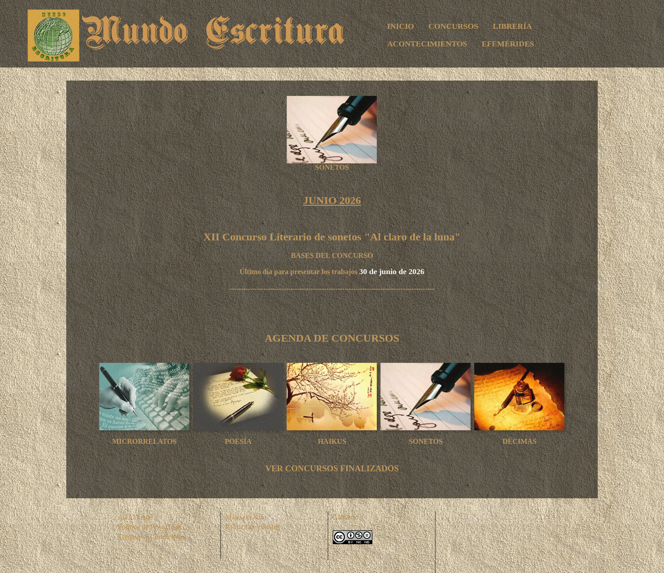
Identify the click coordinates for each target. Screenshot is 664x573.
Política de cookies (252, 527)
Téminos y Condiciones (152, 537)
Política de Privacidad (149, 527)
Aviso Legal (135, 517)
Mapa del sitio (246, 517)
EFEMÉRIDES (508, 43)
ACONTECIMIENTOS (427, 43)
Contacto (346, 517)
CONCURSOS (453, 26)
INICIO (400, 26)
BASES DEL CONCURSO (332, 255)
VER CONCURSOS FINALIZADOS (331, 468)
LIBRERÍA (512, 26)
